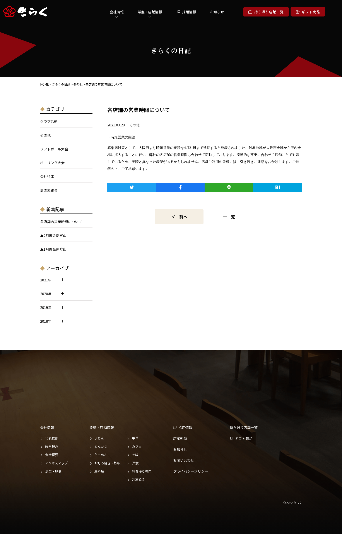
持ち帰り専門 (142, 471)
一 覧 (229, 216)
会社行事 (47, 176)
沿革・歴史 (53, 471)
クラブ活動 (49, 121)
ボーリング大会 (52, 162)
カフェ (137, 446)
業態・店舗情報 (150, 11)
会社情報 (117, 11)
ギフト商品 (308, 11)
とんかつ (100, 446)
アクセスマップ (56, 463)
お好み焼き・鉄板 (107, 463)
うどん (99, 438)
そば (135, 454)
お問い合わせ (183, 460)
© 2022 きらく (292, 503)
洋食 (135, 463)
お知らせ (217, 11)
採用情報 (189, 11)
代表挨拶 (51, 438)
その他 (45, 135)
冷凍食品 (138, 479)
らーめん (100, 454)
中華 (135, 438)
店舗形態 (180, 438)
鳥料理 (99, 471)
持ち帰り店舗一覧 (266, 11)
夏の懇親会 (49, 190)
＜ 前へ (179, 216)
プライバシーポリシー (190, 471)
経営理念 (51, 446)
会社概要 (51, 454)
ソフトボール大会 (54, 149)
